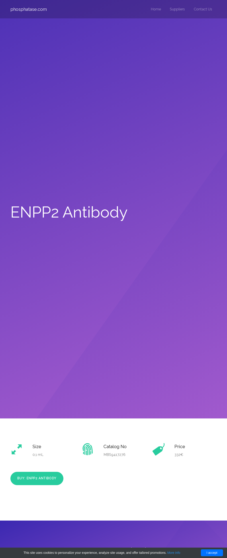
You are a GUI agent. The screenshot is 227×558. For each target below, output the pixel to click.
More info (173, 552)
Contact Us (203, 9)
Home (156, 9)
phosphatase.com (28, 9)
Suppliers (177, 9)
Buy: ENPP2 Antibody (37, 478)
